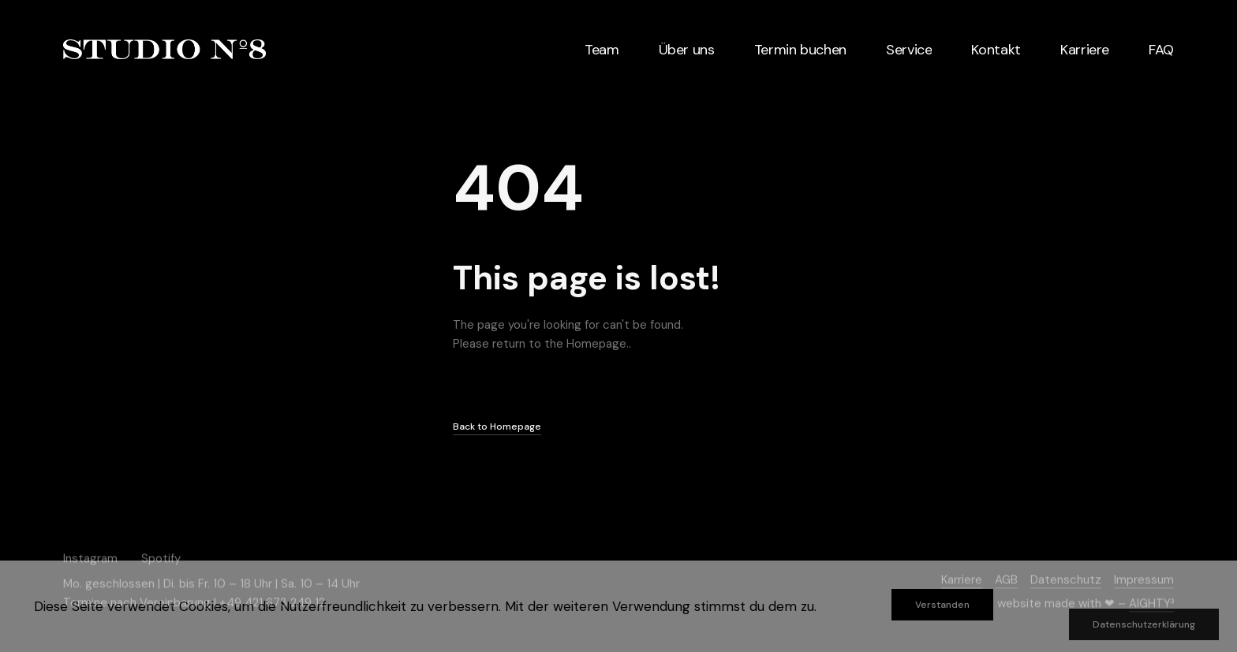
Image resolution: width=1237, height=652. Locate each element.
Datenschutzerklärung (1144, 624)
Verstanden (942, 604)
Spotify (161, 558)
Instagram (90, 558)
